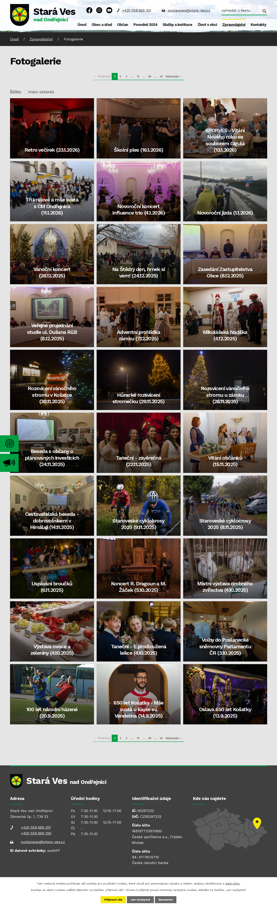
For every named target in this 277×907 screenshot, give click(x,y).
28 (149, 76)
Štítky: (15, 91)
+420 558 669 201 (136, 10)
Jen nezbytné (140, 899)
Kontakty (258, 24)
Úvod (82, 24)
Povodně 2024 (145, 24)
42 (161, 76)
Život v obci (207, 24)
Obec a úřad (102, 24)
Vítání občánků (41, 92)
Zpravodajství (233, 24)
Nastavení (165, 899)
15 (138, 76)
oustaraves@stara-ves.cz (189, 10)
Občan (122, 24)
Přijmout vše (113, 899)
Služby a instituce (177, 24)
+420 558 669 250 (36, 833)
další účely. (232, 883)
